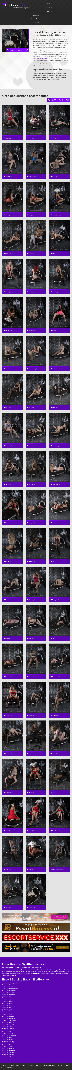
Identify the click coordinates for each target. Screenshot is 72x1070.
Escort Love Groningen (8, 1041)
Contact (36, 23)
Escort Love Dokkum (7, 1026)
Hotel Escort (36, 15)
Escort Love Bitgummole (8, 1001)
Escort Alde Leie (48, 58)
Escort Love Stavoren (7, 1039)
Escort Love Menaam (7, 1011)
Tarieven (49, 7)
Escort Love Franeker (8, 1022)
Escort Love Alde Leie (8, 992)
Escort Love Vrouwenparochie (10, 988)
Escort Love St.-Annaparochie (10, 983)
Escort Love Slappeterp (8, 1018)
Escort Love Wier (6, 996)
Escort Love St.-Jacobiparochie (10, 985)
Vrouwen (49, 11)
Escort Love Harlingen (8, 1024)
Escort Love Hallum (7, 1014)
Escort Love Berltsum (7, 998)
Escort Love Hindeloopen (9, 1035)
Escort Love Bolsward (8, 1028)
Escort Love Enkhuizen (8, 1048)
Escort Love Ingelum (7, 1012)
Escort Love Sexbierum (8, 1016)
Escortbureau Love (6, 1065)
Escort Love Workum (7, 1033)
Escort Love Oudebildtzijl (9, 990)
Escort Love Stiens (7, 1003)
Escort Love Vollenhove (8, 1050)
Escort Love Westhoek (8, 986)
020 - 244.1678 (17, 50)
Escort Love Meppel (7, 1056)
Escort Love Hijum (7, 1005)
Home (49, 3)
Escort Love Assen (7, 1046)
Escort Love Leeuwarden (9, 1020)
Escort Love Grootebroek (8, 1052)
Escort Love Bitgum (7, 999)
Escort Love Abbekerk (8, 1054)
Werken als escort (36, 19)
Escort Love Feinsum (7, 1009)
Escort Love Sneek (7, 1030)
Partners (67, 1065)
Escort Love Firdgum (7, 1007)
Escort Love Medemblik (8, 1045)
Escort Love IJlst (6, 1032)
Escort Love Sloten (7, 1037)
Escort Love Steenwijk (8, 1043)
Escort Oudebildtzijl (38, 58)
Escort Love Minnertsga (8, 994)
